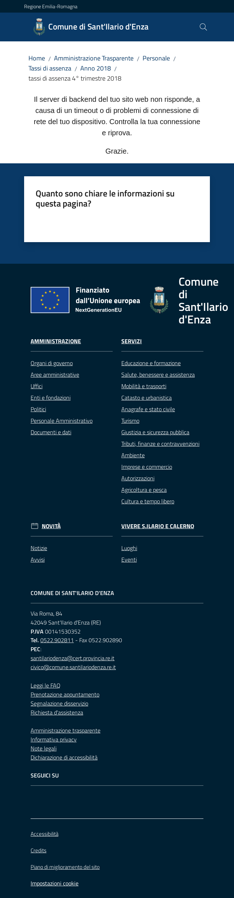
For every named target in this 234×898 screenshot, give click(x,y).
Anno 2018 (95, 68)
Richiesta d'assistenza (57, 712)
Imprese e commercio (146, 466)
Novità (51, 526)
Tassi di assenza (49, 68)
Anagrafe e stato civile (148, 409)
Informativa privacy (54, 739)
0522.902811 (57, 640)
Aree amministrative (55, 374)
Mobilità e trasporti (143, 386)
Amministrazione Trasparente (94, 58)
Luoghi (129, 548)
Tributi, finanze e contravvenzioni (160, 443)
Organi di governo (52, 363)
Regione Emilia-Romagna (50, 6)
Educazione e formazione (151, 363)
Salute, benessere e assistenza (158, 374)
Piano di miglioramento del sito (65, 867)
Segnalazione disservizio (59, 703)
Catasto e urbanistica (146, 397)
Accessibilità (44, 834)
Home (36, 58)
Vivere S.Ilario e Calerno (157, 526)
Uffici (36, 386)
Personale (156, 58)
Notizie (39, 548)
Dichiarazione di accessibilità (64, 757)
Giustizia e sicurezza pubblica (155, 432)
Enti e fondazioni (51, 397)
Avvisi (38, 559)
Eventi (129, 559)
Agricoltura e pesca (144, 489)
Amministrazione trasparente (65, 730)
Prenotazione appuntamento (65, 694)
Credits (38, 850)
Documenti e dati (51, 432)
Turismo (130, 420)
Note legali (44, 748)
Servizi (131, 341)
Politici (38, 409)
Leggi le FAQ (45, 685)
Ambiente (133, 455)
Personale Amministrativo (62, 420)
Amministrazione (56, 341)
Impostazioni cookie (54, 883)
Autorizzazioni (137, 478)
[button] (203, 27)
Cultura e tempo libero (147, 501)
